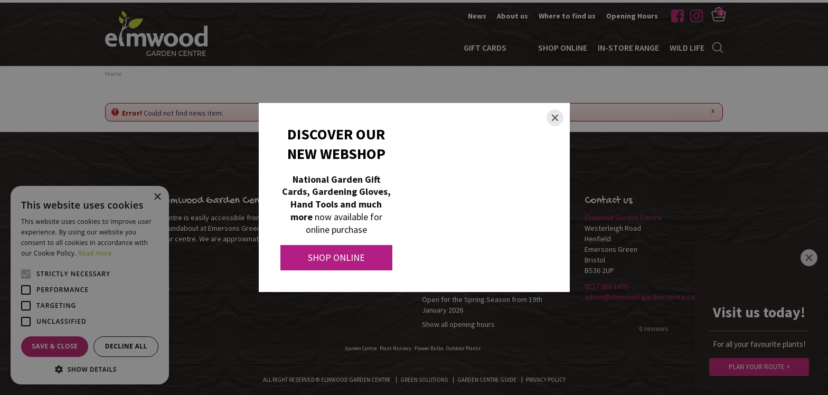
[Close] (555, 117)
